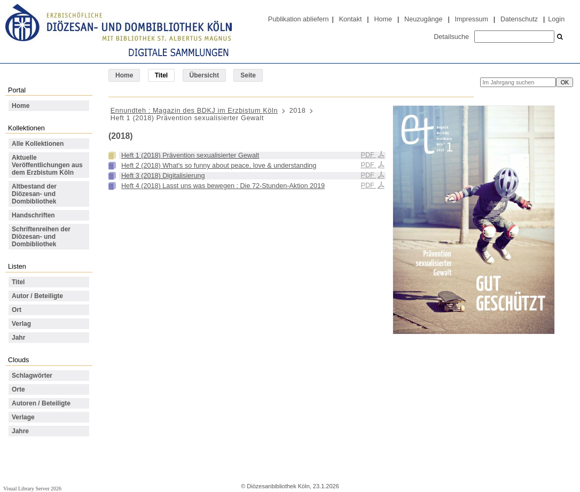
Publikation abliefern (298, 19)
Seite (248, 75)
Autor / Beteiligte (37, 296)
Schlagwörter (32, 375)
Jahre (20, 431)
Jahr (18, 337)
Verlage (23, 417)
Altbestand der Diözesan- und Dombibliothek (34, 194)
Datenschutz (519, 19)
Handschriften (33, 215)
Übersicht (204, 75)
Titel (18, 282)
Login (556, 19)
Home (383, 19)
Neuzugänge (423, 19)
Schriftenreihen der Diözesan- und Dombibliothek (41, 236)
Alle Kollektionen (38, 143)
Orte (18, 389)
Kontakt (350, 19)
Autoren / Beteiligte (41, 403)
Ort (16, 310)
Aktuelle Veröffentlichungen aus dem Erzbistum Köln (47, 165)
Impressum (471, 19)
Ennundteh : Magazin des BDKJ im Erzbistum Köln (194, 110)
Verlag (21, 323)
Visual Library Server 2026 (32, 488)
